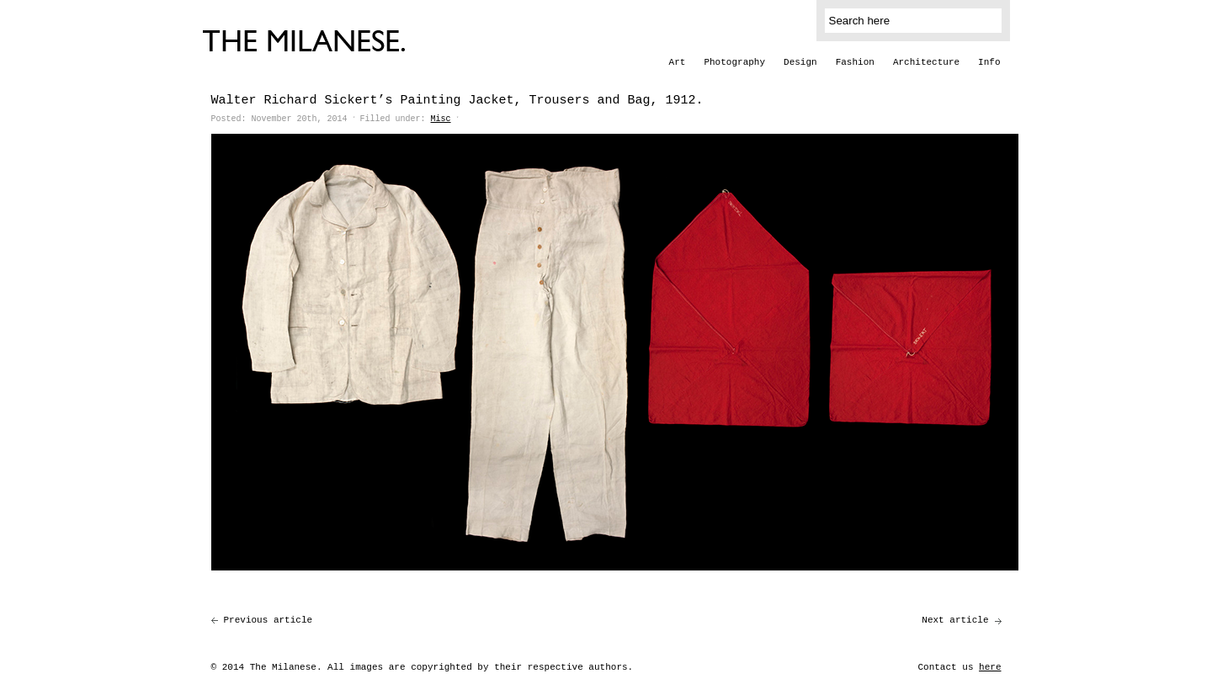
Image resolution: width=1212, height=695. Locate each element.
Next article (955, 620)
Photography (734, 62)
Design (800, 62)
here (990, 667)
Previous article (268, 620)
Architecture (926, 62)
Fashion (855, 62)
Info (989, 62)
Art (677, 62)
